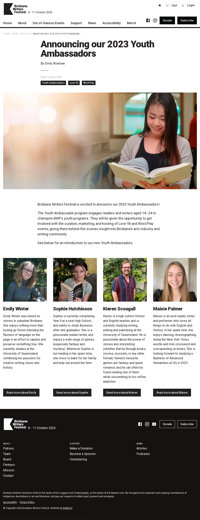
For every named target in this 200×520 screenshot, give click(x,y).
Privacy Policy (27, 502)
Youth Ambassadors (53, 82)
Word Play (88, 82)
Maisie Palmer (168, 309)
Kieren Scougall (119, 309)
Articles (26, 34)
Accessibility (10, 502)
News (15, 34)
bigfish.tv (67, 508)
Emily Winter (16, 309)
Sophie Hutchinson (72, 309)
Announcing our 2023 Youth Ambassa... (57, 34)
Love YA (74, 82)
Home (6, 34)
